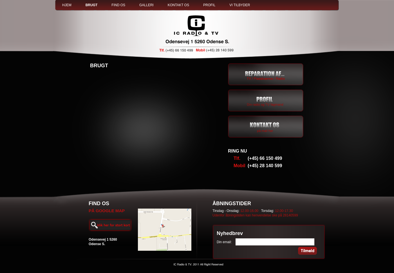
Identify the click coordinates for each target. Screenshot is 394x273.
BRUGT (92, 5)
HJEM (66, 5)
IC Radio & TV (197, 34)
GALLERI (146, 5)
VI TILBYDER (239, 5)
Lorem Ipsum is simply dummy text (266, 100)
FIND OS (118, 5)
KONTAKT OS (178, 5)
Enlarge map (110, 225)
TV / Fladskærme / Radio (266, 74)
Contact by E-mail (266, 127)
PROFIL (209, 5)
